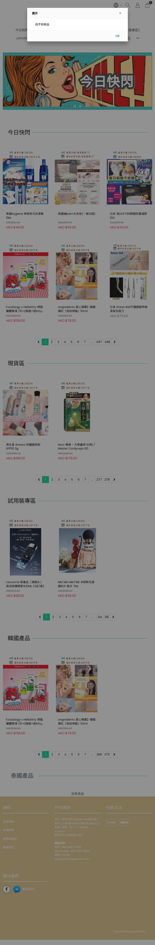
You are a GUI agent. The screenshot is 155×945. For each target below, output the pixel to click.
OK (117, 36)
